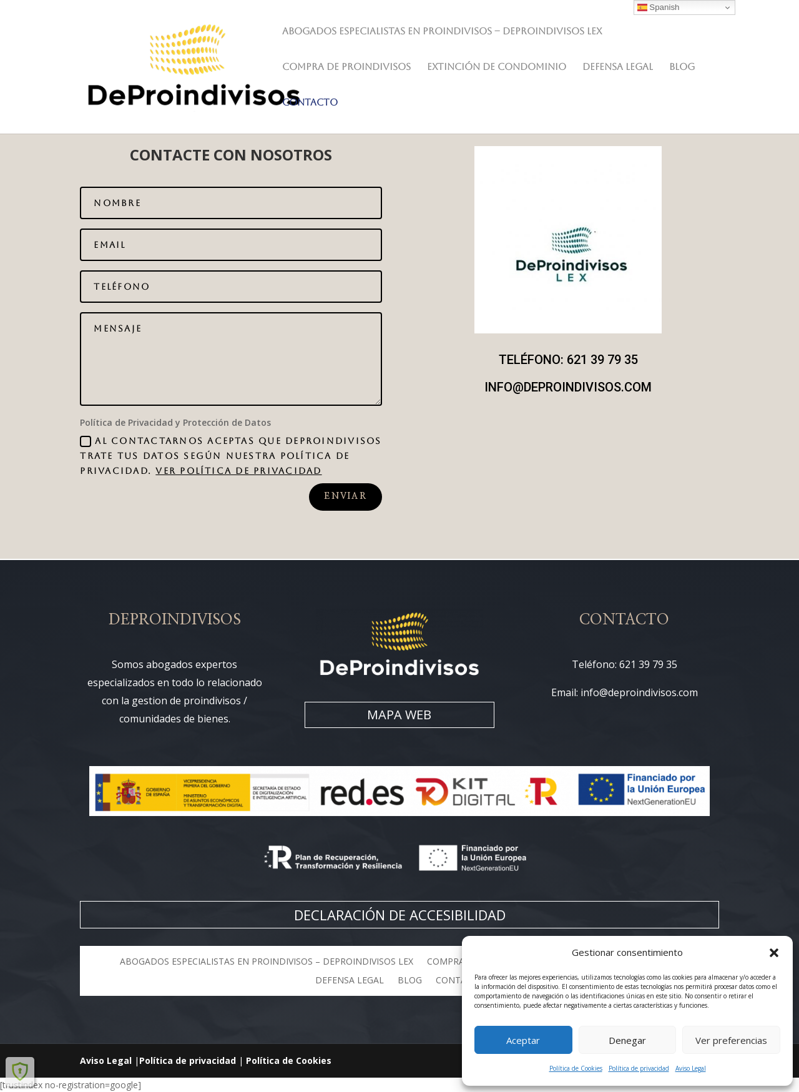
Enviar (345, 496)
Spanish (658, 7)
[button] (774, 953)
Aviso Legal (690, 1068)
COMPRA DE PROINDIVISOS (346, 67)
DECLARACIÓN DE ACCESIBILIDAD (400, 914)
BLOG (682, 67)
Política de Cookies (575, 1068)
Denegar (627, 1040)
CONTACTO (310, 102)
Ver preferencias (731, 1040)
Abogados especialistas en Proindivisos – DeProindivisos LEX (442, 31)
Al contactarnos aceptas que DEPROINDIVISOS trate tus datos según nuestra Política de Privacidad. (230, 456)
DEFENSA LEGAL (617, 67)
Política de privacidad (639, 1068)
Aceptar (523, 1040)
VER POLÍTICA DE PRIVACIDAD (238, 471)
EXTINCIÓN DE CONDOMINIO (496, 67)
